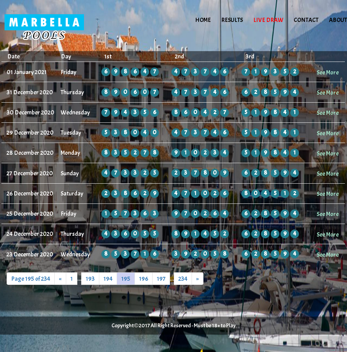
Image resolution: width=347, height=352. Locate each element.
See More (328, 72)
